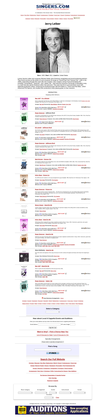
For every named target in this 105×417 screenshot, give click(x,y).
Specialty (45, 301)
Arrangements (81, 15)
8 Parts (40, 303)
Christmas (67, 15)
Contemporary (44, 15)
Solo (67, 303)
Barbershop (33, 15)
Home (22, 15)
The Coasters (55, 180)
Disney (56, 18)
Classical (27, 18)
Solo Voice (40, 371)
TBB (46, 276)
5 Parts (49, 303)
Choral (62, 15)
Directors (40, 368)
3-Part (45, 293)
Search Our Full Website (52, 359)
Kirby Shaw (38, 175)
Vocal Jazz (57, 15)
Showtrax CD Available (58, 108)
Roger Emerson (39, 113)
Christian (51, 15)
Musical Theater (39, 365)
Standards (34, 301)
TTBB (43, 171)
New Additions (72, 371)
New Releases (79, 303)
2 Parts (58, 303)
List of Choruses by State (45, 335)
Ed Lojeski (38, 127)
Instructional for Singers (61, 371)
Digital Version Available (58, 139)
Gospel (29, 301)
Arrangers (61, 368)
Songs (65, 18)
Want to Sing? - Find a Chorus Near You (52, 332)
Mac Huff (37, 98)
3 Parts (53, 303)
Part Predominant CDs (69, 365)
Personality (43, 18)
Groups (35, 368)
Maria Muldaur (54, 104)
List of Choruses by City (61, 335)
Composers (47, 368)
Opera (32, 18)
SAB (46, 246)
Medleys (63, 303)
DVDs (52, 371)
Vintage (32, 365)
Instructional (74, 15)
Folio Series (72, 303)
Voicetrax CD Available (69, 139)
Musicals (37, 18)
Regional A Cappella (52, 380)
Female (32, 303)
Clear (57, 397)
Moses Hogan (39, 205)
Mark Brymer (39, 159)
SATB (43, 246)
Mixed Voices (25, 303)
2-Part (43, 155)
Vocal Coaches (69, 368)
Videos (61, 18)
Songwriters (54, 368)
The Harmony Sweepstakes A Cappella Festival (52, 375)
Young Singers (50, 18)
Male (36, 303)
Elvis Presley (76, 118)
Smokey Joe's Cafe (86, 100)
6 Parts (44, 303)
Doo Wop (27, 15)
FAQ (50, 378)
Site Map (54, 378)
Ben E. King (54, 225)
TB (43, 293)
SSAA (43, 262)
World (38, 15)
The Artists (70, 18)
